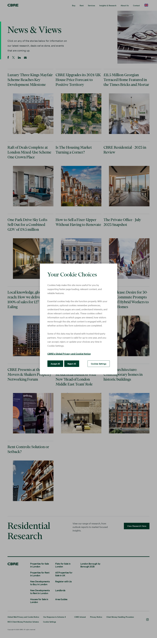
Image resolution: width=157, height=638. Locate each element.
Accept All (55, 363)
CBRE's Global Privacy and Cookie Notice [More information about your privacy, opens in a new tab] (69, 353)
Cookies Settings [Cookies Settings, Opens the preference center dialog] (98, 363)
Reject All (71, 363)
